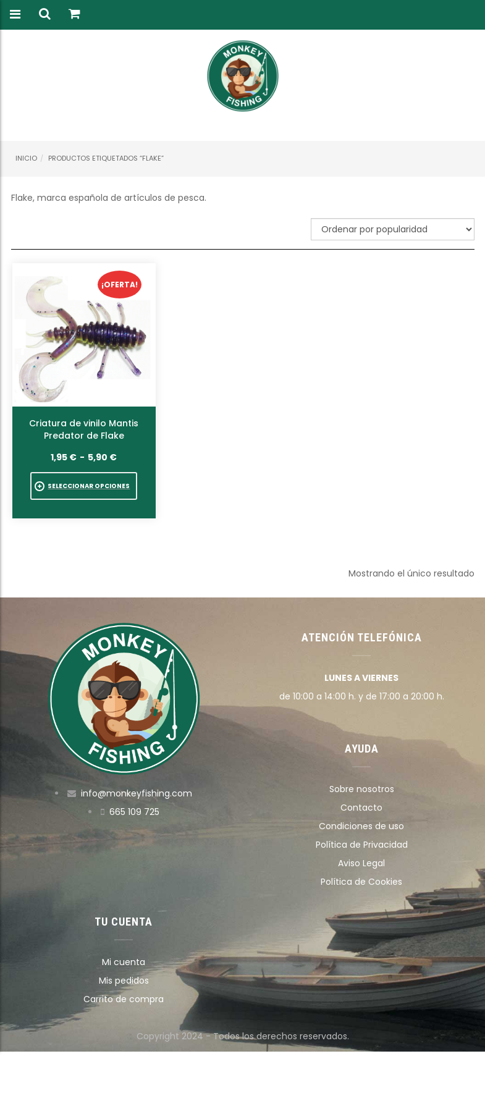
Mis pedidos (124, 980)
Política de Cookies (361, 882)
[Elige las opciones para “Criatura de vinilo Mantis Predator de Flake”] (83, 486)
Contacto (361, 807)
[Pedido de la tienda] (392, 229)
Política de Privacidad (362, 844)
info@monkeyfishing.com (136, 793)
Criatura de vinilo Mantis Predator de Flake (83, 429)
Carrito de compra (123, 999)
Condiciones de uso (361, 826)
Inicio (26, 158)
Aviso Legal (361, 863)
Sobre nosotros (361, 789)
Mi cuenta (123, 962)
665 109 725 (134, 812)
